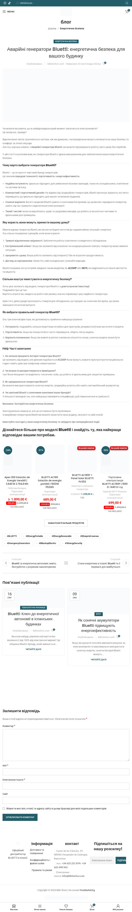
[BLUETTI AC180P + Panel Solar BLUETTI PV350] (82, 458)
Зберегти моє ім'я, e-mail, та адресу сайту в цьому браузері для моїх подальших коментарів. (56, 808)
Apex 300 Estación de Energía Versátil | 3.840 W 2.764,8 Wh (17, 481)
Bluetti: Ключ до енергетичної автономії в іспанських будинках (33, 619)
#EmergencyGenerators (18, 543)
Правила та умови (42, 870)
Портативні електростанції (17, 493)
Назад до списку (66, 563)
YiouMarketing (87, 890)
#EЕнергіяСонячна (89, 536)
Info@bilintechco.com (73, 875)
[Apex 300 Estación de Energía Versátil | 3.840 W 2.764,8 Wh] (17, 459)
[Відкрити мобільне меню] (8, 11)
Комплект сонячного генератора (82, 487)
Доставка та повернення (37, 851)
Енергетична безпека (72, 28)
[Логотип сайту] (66, 11)
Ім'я (5, 765)
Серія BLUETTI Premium (114, 491)
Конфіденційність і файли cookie (40, 862)
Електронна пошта (14, 779)
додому (52, 28)
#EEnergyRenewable (61, 536)
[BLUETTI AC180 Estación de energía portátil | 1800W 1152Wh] (49, 459)
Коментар (9, 726)
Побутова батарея (17, 488)
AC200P (72, 268)
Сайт (5, 794)
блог (98, 614)
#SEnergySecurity (73, 543)
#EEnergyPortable (34, 536)
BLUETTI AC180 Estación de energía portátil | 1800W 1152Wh (49, 482)
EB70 (84, 268)
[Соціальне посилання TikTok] (9, 3)
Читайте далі (33, 649)
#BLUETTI (12, 536)
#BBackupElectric (47, 543)
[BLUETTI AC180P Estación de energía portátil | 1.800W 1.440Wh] (114, 459)
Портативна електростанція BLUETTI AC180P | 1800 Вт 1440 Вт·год (114, 482)
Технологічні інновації (33, 607)
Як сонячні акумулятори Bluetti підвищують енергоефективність (98, 625)
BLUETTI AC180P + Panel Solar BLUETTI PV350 (82, 478)
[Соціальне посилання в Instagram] (5, 3)
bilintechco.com (55, 63)
